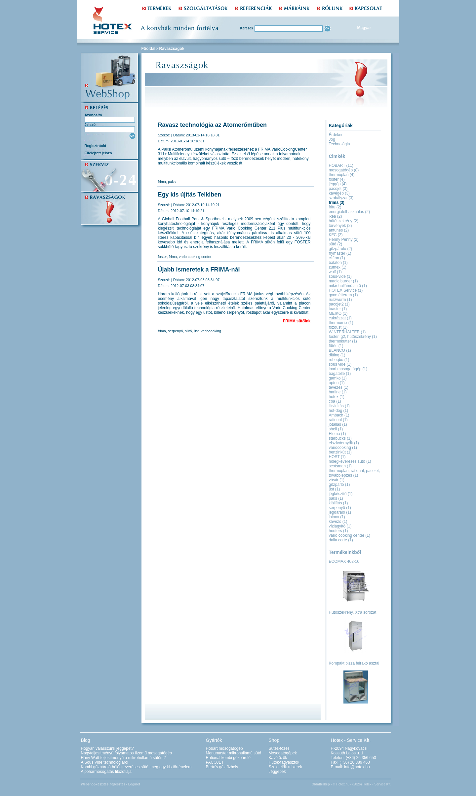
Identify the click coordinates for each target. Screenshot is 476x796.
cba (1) (335, 401)
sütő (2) (335, 244)
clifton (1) (337, 258)
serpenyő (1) (340, 507)
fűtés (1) (336, 346)
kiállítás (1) (338, 503)
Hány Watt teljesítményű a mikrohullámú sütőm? (123, 757)
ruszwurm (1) (340, 299)
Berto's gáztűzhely (222, 767)
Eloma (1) (337, 433)
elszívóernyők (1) (344, 443)
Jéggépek (277, 771)
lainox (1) (337, 517)
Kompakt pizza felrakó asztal (354, 663)
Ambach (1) (339, 415)
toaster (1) (338, 309)
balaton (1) (338, 262)
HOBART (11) (341, 165)
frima (162, 182)
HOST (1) (337, 456)
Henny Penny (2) (344, 239)
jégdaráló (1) (340, 512)
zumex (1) (337, 267)
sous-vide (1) (340, 276)
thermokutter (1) (343, 341)
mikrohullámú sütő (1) (348, 285)
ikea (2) (335, 216)
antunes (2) (339, 230)
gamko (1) (338, 378)
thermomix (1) (341, 322)
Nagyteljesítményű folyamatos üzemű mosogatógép (126, 753)
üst (196, 331)
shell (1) (336, 429)
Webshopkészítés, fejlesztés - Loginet (110, 784)
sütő (188, 331)
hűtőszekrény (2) (343, 221)
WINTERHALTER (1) (347, 332)
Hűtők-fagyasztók (284, 762)
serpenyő (175, 331)
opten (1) (337, 382)
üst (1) (334, 489)
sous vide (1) (340, 364)
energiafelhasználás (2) (349, 211)
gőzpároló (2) (340, 248)
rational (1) (338, 419)
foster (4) (337, 179)
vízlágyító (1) (340, 526)
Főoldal (148, 48)
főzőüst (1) (338, 327)
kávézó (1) (338, 521)
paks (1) (336, 498)
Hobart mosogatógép (224, 748)
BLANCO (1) (340, 350)
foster (162, 257)
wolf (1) (335, 272)
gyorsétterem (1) (343, 295)
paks (172, 182)
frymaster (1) (340, 253)
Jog (332, 139)
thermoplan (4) (342, 174)
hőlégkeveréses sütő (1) (350, 461)
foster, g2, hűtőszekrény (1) (353, 336)
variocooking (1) (343, 447)
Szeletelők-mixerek (285, 767)
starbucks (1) (340, 438)
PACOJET (215, 762)
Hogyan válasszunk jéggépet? (107, 748)
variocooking (211, 331)
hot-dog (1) (338, 410)
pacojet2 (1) (339, 304)
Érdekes (336, 134)
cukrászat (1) (340, 318)
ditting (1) (337, 355)
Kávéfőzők (278, 757)
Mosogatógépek (283, 753)
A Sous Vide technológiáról (104, 762)
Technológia (339, 144)
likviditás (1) (339, 406)
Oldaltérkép (321, 784)
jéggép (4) (338, 184)
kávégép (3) (339, 193)
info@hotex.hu (357, 767)
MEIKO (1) (338, 313)
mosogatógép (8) (344, 170)
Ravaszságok (171, 48)
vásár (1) (336, 480)
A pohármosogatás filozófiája (106, 771)
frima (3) (336, 202)
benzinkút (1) (340, 452)
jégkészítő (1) (341, 493)
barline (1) (338, 392)
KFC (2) (336, 235)
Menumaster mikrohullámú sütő (233, 753)
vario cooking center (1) (349, 535)
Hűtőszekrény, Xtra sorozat (353, 612)
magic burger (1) (343, 281)
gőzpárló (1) (339, 484)
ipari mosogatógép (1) (348, 369)
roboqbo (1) (339, 359)
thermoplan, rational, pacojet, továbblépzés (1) (354, 473)
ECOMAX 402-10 (344, 561)
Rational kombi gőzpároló (228, 757)
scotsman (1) (340, 466)
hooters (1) (338, 530)
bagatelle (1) (340, 373)
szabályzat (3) (341, 198)
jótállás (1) (338, 424)
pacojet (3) (338, 188)
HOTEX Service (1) (346, 290)
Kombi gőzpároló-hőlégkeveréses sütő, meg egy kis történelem (136, 767)
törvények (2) (340, 225)
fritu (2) (335, 207)
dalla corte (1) (341, 540)
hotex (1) (336, 396)
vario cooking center (195, 257)
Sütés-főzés (279, 748)
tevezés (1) (338, 387)
